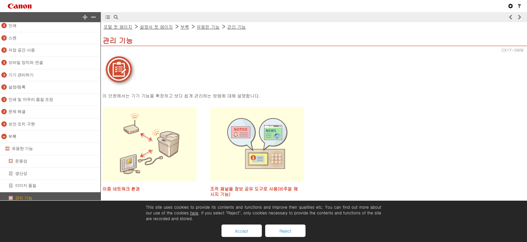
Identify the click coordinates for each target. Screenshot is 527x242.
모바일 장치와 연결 (25, 62)
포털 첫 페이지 (118, 27)
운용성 (21, 161)
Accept (241, 231)
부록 (12, 136)
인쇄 (12, 25)
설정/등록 (17, 87)
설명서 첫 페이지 (156, 27)
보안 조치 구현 (21, 124)
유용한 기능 (22, 148)
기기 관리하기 (21, 75)
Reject (285, 231)
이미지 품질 (25, 185)
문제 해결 (17, 111)
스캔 (12, 38)
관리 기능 (23, 198)
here (194, 212)
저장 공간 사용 (21, 50)
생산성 (21, 173)
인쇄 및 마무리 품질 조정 (30, 99)
